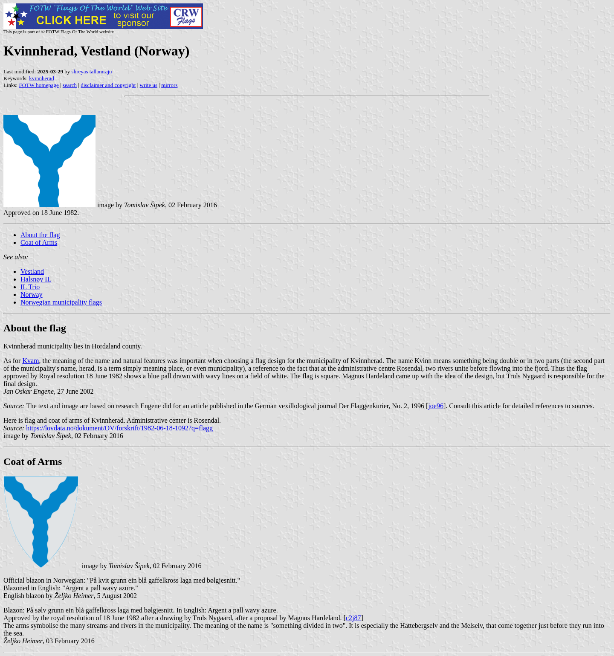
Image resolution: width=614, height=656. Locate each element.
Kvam (30, 360)
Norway (31, 294)
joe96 (435, 405)
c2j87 (353, 617)
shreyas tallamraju (92, 71)
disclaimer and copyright (108, 85)
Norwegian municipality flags (61, 302)
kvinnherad (41, 78)
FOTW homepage (38, 85)
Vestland (32, 271)
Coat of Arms (38, 242)
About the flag (40, 234)
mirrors (169, 85)
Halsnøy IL (35, 279)
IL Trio (30, 286)
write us (149, 85)
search (70, 85)
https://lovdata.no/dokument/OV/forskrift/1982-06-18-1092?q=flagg (119, 428)
